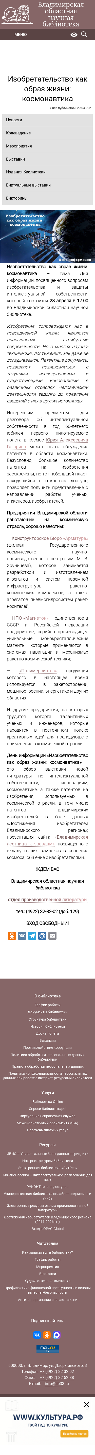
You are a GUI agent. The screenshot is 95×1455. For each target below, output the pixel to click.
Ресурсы (47, 1144)
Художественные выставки (47, 1281)
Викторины (16, 198)
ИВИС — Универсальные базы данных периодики (47, 1154)
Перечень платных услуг (47, 1130)
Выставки (15, 159)
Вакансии (48, 1040)
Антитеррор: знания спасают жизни (47, 1300)
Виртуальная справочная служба (47, 1116)
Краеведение (18, 133)
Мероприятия (19, 146)
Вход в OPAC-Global (48, 1229)
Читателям (47, 1243)
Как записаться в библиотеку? (47, 1252)
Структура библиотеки (47, 1019)
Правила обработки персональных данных (48, 1066)
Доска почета (47, 1033)
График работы (48, 1005)
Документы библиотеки (47, 1012)
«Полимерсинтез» (38, 670)
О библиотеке (47, 996)
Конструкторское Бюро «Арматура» (50, 538)
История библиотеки (47, 1026)
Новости (14, 120)
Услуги (47, 1092)
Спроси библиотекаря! (47, 1109)
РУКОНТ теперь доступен (47, 1187)
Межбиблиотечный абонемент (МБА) (47, 1123)
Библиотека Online (47, 1102)
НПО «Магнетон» (30, 618)
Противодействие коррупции (47, 1048)
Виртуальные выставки (28, 185)
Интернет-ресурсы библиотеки (47, 1161)
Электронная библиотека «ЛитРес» (47, 1168)
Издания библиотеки (26, 172)
